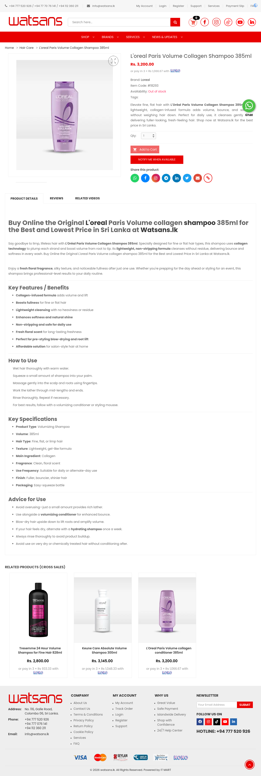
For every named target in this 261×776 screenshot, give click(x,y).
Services (214, 6)
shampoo (200, 222)
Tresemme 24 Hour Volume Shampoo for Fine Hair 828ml (40, 650)
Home (9, 48)
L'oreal (96, 222)
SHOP (85, 37)
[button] (193, 22)
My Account (144, 6)
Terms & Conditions (88, 714)
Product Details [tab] (24, 198)
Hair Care (27, 48)
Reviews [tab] (56, 198)
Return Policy (83, 726)
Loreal (145, 80)
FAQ (77, 743)
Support (196, 6)
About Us (80, 703)
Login (162, 6)
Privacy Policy (84, 720)
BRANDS (108, 37)
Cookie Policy (83, 732)
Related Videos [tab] (87, 198)
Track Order (124, 709)
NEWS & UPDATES (165, 37)
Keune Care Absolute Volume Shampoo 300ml (104, 650)
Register (178, 6)
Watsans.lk (159, 229)
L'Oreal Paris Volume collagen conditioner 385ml (168, 650)
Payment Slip (235, 6)
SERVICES (133, 37)
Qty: (133, 136)
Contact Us (82, 709)
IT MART (166, 770)
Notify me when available (157, 159)
